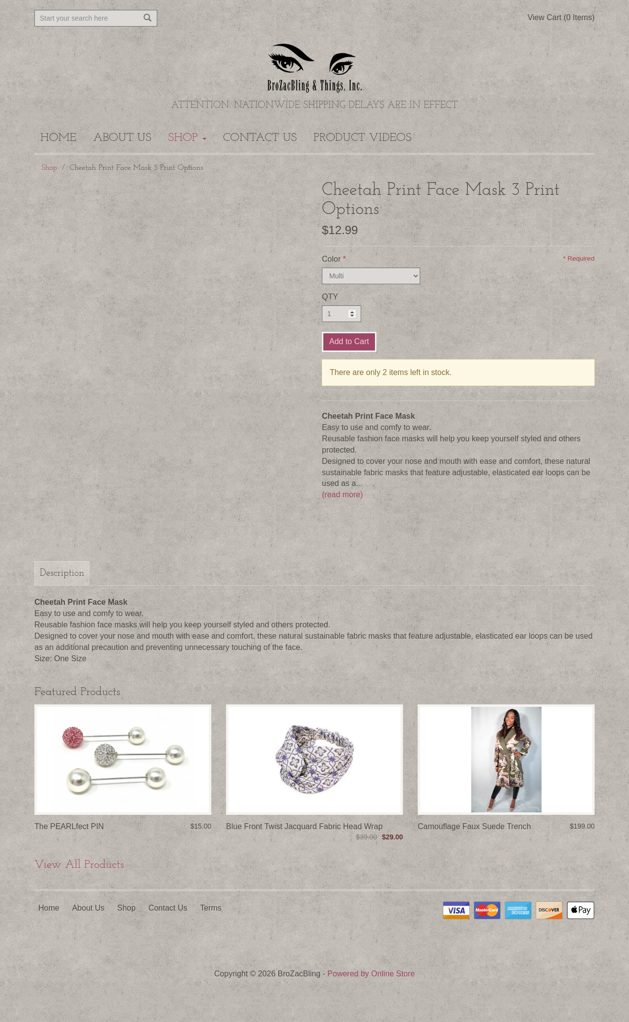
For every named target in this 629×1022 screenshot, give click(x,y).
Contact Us (260, 138)
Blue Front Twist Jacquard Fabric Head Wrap (304, 826)
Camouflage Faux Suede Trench (474, 826)
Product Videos (362, 138)
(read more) (342, 494)
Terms (211, 908)
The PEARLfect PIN (69, 826)
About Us (122, 138)
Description (62, 573)
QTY (330, 297)
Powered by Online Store (371, 973)
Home (58, 138)
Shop (187, 138)
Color (331, 259)
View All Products (79, 865)
